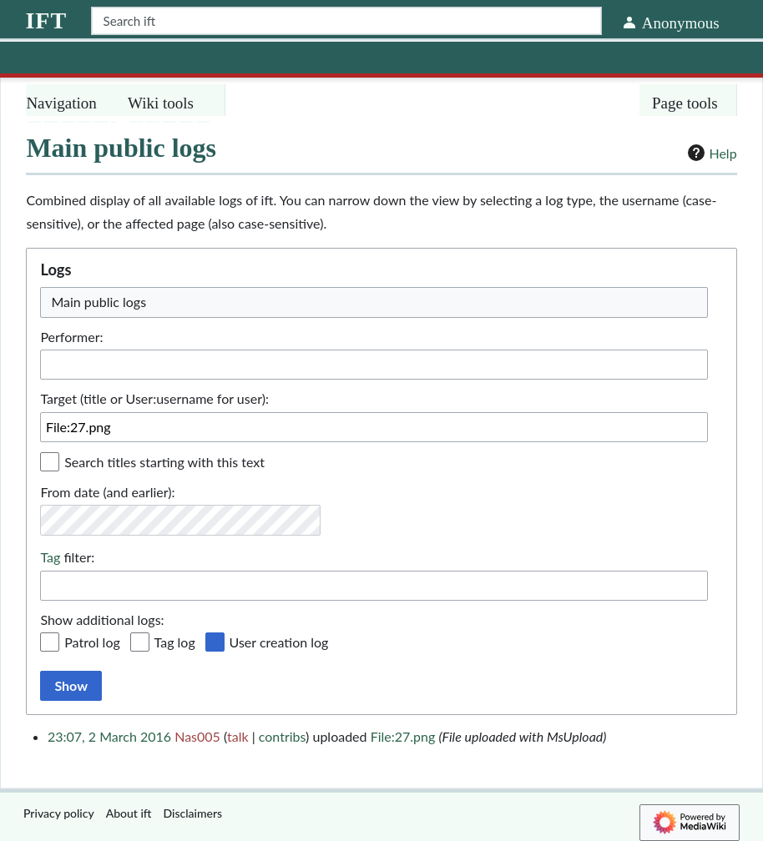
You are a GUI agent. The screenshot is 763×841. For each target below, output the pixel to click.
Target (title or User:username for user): (154, 398)
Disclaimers (193, 813)
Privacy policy (58, 813)
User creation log (279, 642)
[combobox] (374, 586)
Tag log (174, 642)
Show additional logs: (102, 619)
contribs (282, 736)
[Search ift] (346, 21)
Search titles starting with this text (164, 462)
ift (46, 20)
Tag (50, 557)
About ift (129, 813)
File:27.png (403, 736)
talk (238, 736)
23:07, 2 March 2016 (109, 736)
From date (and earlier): (107, 492)
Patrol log (92, 642)
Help (710, 152)
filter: (67, 557)
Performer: (71, 337)
